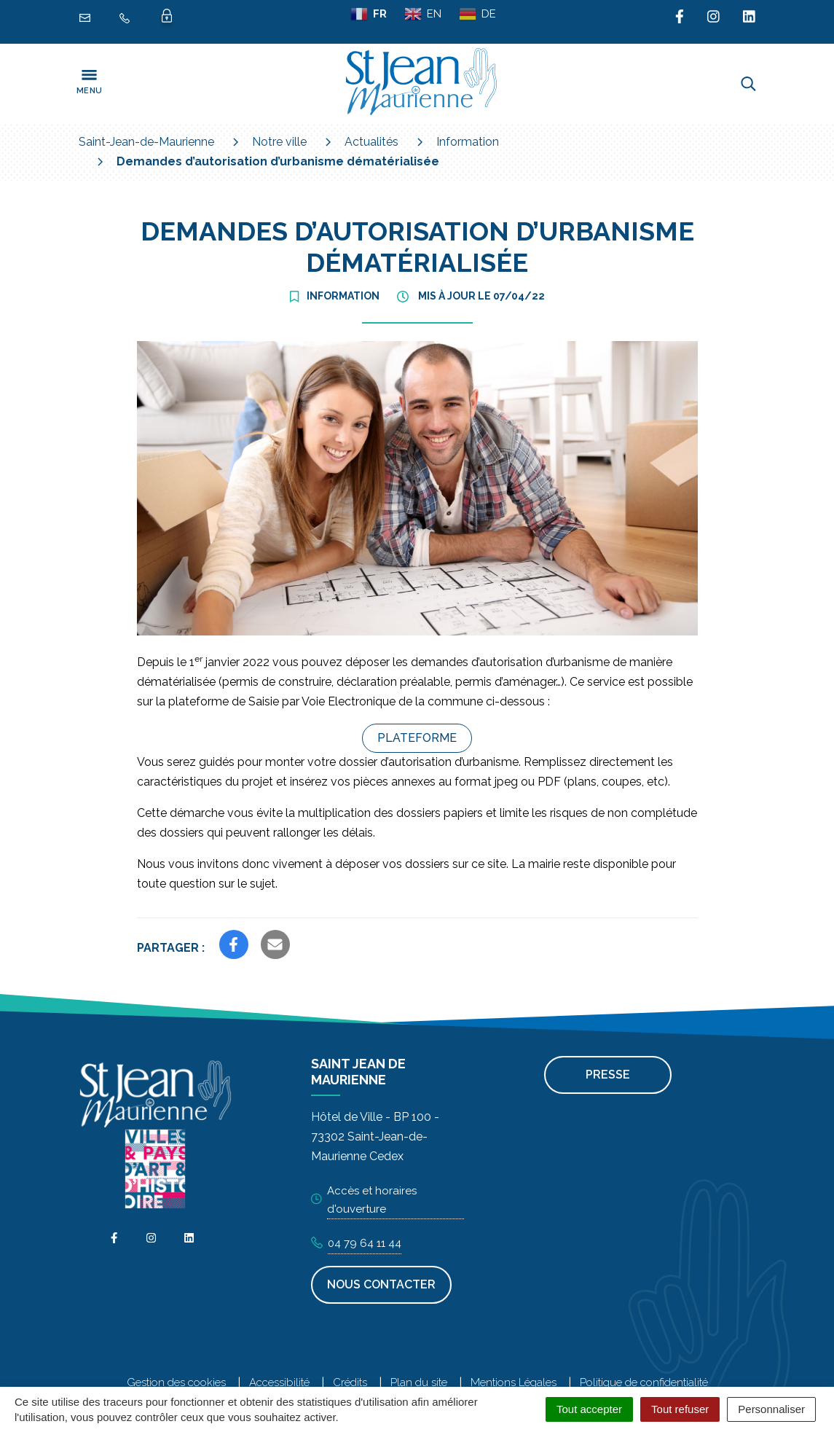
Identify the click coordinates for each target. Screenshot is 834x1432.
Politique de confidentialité (644, 1382)
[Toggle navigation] (89, 84)
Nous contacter (381, 1284)
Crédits (350, 1382)
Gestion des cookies (176, 1382)
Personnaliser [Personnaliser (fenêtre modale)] (771, 1409)
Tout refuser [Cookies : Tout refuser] (680, 1409)
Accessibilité (279, 1382)
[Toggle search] (748, 84)
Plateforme (417, 738)
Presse (608, 1074)
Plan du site (418, 1382)
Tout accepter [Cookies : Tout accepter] (589, 1409)
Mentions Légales (513, 1382)
